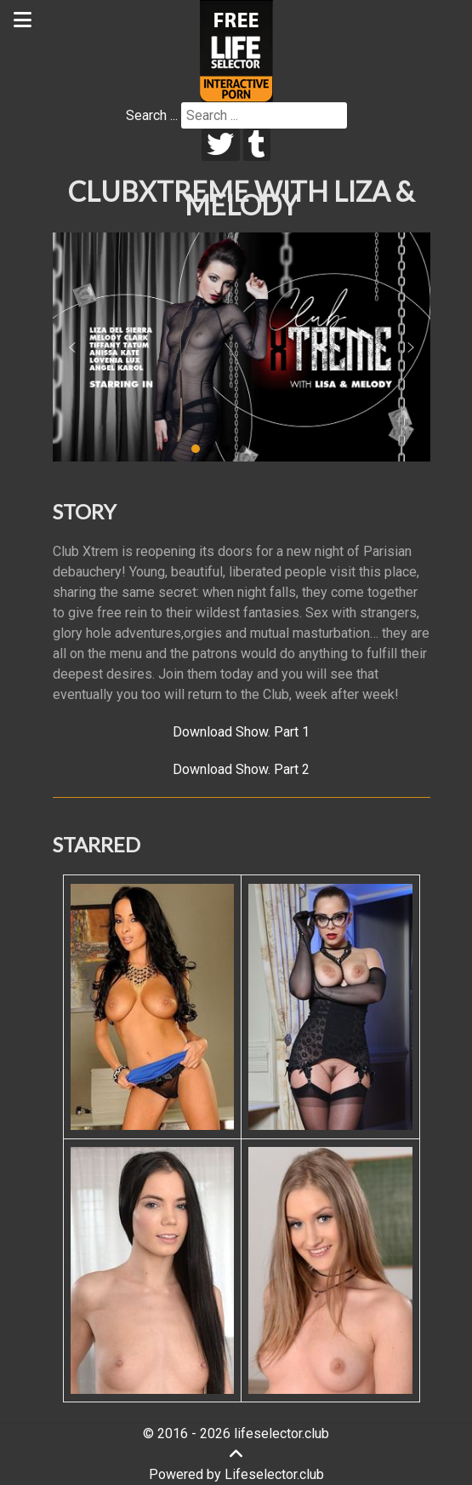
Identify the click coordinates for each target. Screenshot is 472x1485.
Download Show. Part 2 (241, 769)
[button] (72, 347)
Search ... (152, 115)
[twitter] (221, 145)
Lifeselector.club (274, 1474)
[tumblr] (257, 145)
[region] (241, 347)
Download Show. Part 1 (241, 732)
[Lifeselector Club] (236, 50)
